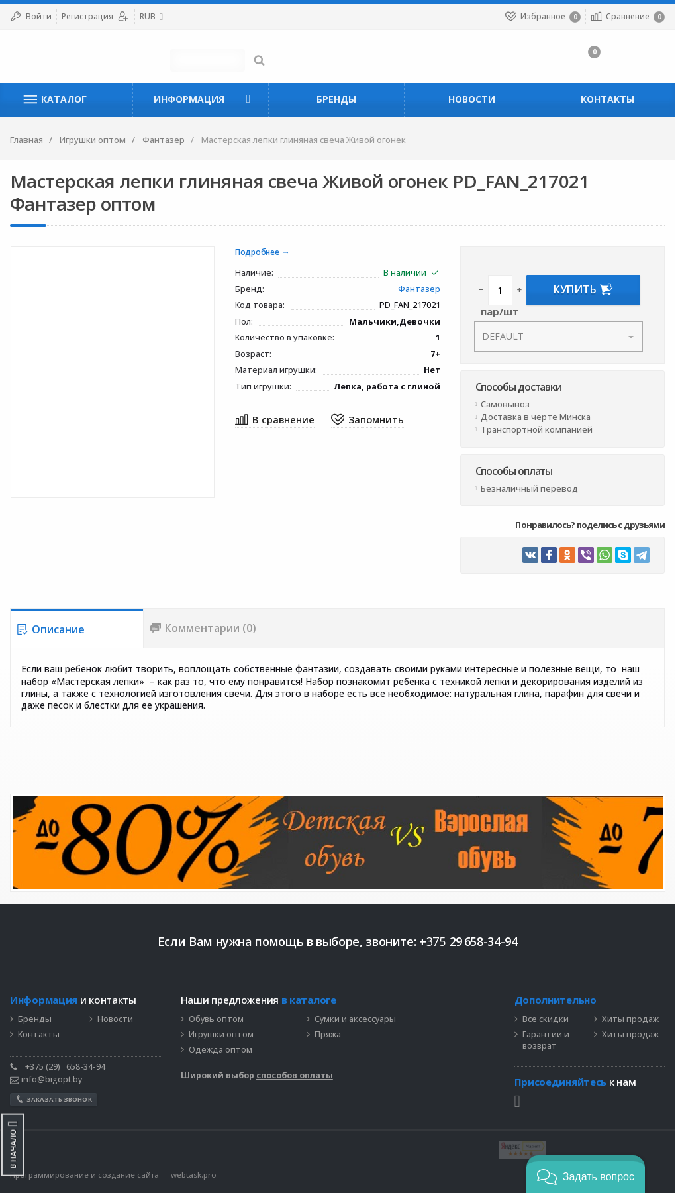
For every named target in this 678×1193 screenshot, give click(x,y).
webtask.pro (194, 1175)
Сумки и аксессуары (356, 1019)
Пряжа (328, 1034)
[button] (585, 1174)
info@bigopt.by (46, 1079)
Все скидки (547, 1019)
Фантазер (421, 290)
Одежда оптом (221, 1050)
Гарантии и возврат (547, 1040)
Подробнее (258, 253)
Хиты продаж (632, 1019)
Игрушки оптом (221, 1034)
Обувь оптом (216, 1019)
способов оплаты (295, 1075)
